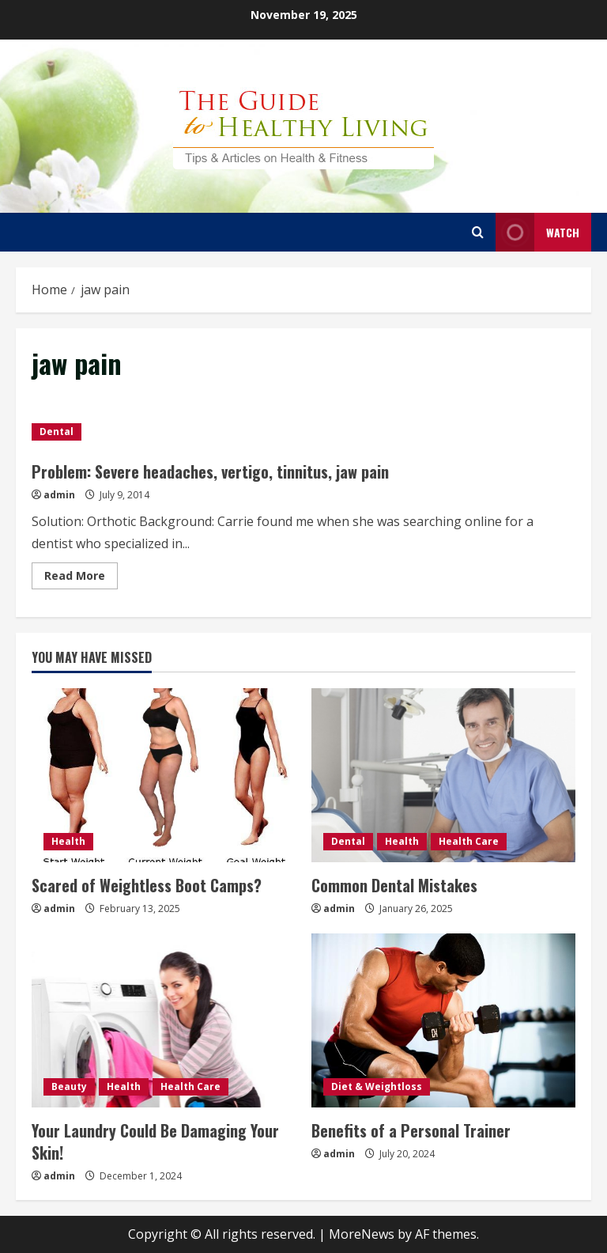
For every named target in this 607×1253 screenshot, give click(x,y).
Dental (57, 431)
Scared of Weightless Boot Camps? (147, 885)
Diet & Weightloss (376, 1086)
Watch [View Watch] (537, 232)
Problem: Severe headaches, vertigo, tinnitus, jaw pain (210, 471)
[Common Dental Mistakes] (443, 775)
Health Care (469, 841)
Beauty (69, 1086)
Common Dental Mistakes (394, 885)
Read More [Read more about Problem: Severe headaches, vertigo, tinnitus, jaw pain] (81, 578)
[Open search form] (478, 232)
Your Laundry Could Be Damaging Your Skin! (155, 1141)
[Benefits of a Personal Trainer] (443, 1020)
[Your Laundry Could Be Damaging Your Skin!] (164, 1020)
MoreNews (361, 1234)
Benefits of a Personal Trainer (411, 1130)
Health (68, 841)
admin (59, 495)
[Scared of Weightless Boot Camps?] (164, 775)
